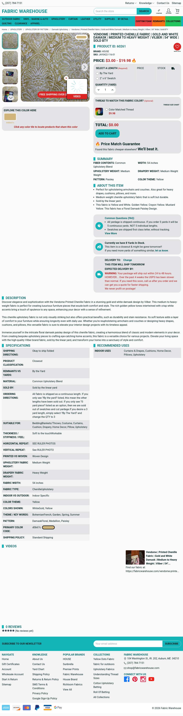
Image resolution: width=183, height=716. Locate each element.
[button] (84, 67)
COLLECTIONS (173, 21)
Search (144, 11)
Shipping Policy (41, 674)
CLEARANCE (22, 23)
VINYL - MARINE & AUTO (36, 19)
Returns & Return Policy (45, 679)
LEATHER (86, 19)
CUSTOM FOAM (144, 21)
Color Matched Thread (121, 109)
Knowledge (146, 3)
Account (6, 669)
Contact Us (163, 3)
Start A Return (10, 679)
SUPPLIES (111, 19)
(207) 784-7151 (12, 3)
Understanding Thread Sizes (105, 676)
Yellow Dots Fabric (103, 659)
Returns (131, 3)
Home (5, 659)
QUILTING (7, 23)
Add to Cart (107, 133)
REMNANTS (159, 21)
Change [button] (127, 260)
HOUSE (105, 51)
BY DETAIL (124, 19)
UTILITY (98, 19)
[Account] (168, 11)
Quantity (105, 84)
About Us (37, 659)
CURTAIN (73, 19)
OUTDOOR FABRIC (12, 19)
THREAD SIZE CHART (171, 105)
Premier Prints (71, 669)
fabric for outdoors (103, 664)
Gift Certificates (10, 664)
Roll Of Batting (101, 692)
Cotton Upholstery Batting (103, 685)
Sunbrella (68, 664)
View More (111, 233)
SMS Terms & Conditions (40, 686)
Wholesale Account (13, 674)
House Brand (70, 679)
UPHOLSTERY (59, 19)
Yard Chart (38, 669)
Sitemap (176, 3)
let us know (161, 250)
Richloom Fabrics (72, 684)
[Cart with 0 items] (177, 11)
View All (67, 689)
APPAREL (36, 23)
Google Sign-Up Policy (44, 698)
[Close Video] (66, 78)
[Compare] (159, 11)
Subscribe (171, 643)
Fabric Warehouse (73, 674)
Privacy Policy (40, 693)
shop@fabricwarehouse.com (141, 667)
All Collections (101, 697)
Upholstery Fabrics (103, 669)
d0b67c (43, 527)
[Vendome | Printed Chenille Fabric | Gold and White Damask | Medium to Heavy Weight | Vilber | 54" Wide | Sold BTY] (55, 67)
